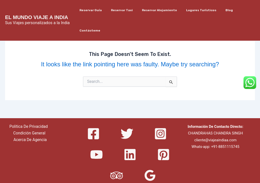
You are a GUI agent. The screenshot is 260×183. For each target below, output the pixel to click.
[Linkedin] (130, 134)
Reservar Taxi (123, 10)
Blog (221, 10)
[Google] (150, 155)
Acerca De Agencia (30, 119)
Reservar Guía (95, 10)
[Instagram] (160, 113)
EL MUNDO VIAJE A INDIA (36, 7)
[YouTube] (96, 134)
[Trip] (116, 155)
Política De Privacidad (28, 106)
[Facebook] (93, 113)
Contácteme (241, 10)
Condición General (29, 113)
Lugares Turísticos (196, 10)
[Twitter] (127, 113)
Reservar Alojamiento (157, 10)
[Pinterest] (163, 134)
